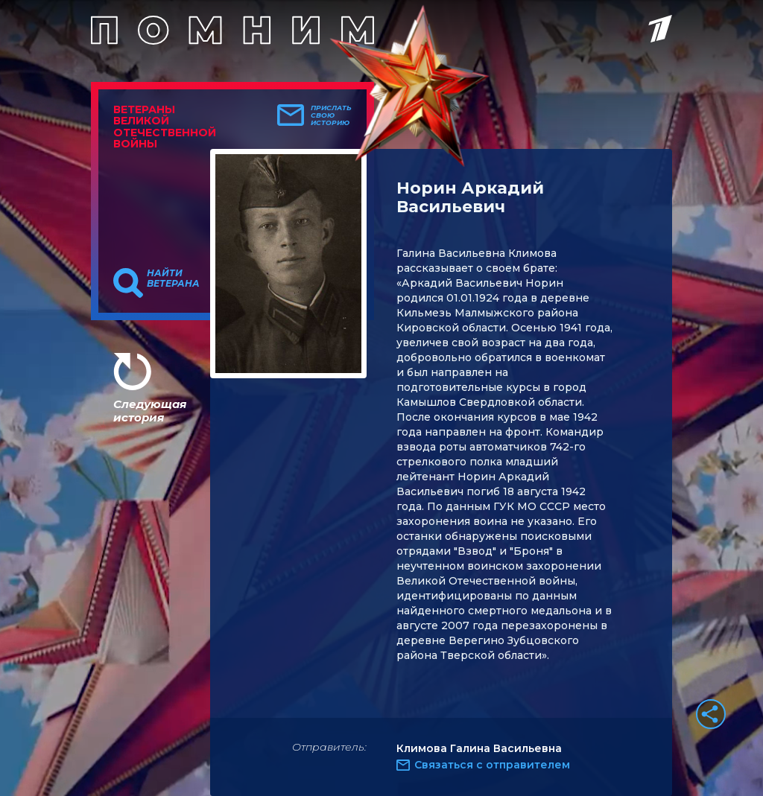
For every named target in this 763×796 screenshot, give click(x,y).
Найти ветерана (173, 278)
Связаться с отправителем (492, 764)
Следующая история (149, 410)
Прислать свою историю (331, 115)
